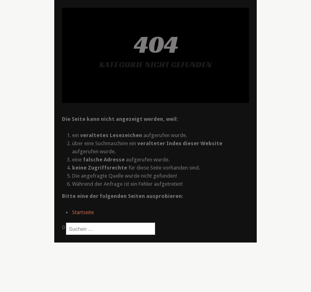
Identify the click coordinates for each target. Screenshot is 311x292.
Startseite (83, 212)
